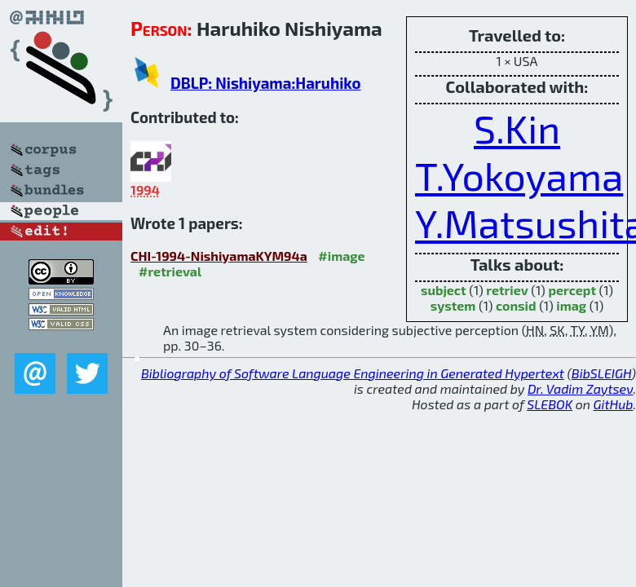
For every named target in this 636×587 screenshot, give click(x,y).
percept (572, 290)
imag (571, 305)
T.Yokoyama (519, 175)
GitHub (614, 404)
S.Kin (517, 128)
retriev (507, 290)
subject (443, 290)
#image (341, 255)
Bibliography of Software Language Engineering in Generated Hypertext (352, 373)
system (453, 305)
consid (516, 305)
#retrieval (170, 271)
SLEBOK (549, 404)
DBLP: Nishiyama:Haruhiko (265, 82)
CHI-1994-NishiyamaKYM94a (218, 255)
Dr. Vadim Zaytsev (580, 388)
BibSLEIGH (601, 373)
